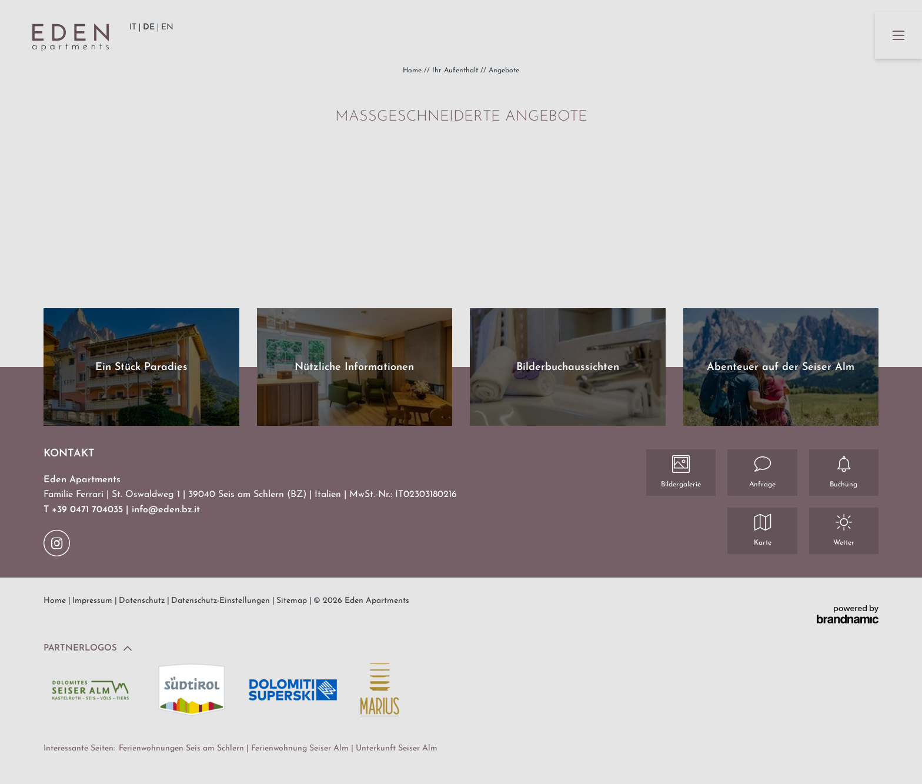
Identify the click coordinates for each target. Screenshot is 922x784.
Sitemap (292, 600)
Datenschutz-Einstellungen (221, 600)
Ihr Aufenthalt (456, 70)
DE (149, 27)
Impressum (93, 600)
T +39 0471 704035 (85, 510)
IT (132, 27)
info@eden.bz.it (166, 510)
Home (413, 70)
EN (167, 27)
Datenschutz (143, 600)
